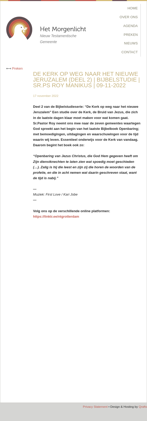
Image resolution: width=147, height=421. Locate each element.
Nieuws (131, 43)
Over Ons (129, 17)
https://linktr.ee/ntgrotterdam (56, 216)
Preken (131, 35)
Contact (130, 52)
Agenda (130, 26)
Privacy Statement (95, 406)
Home (132, 8)
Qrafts (143, 406)
